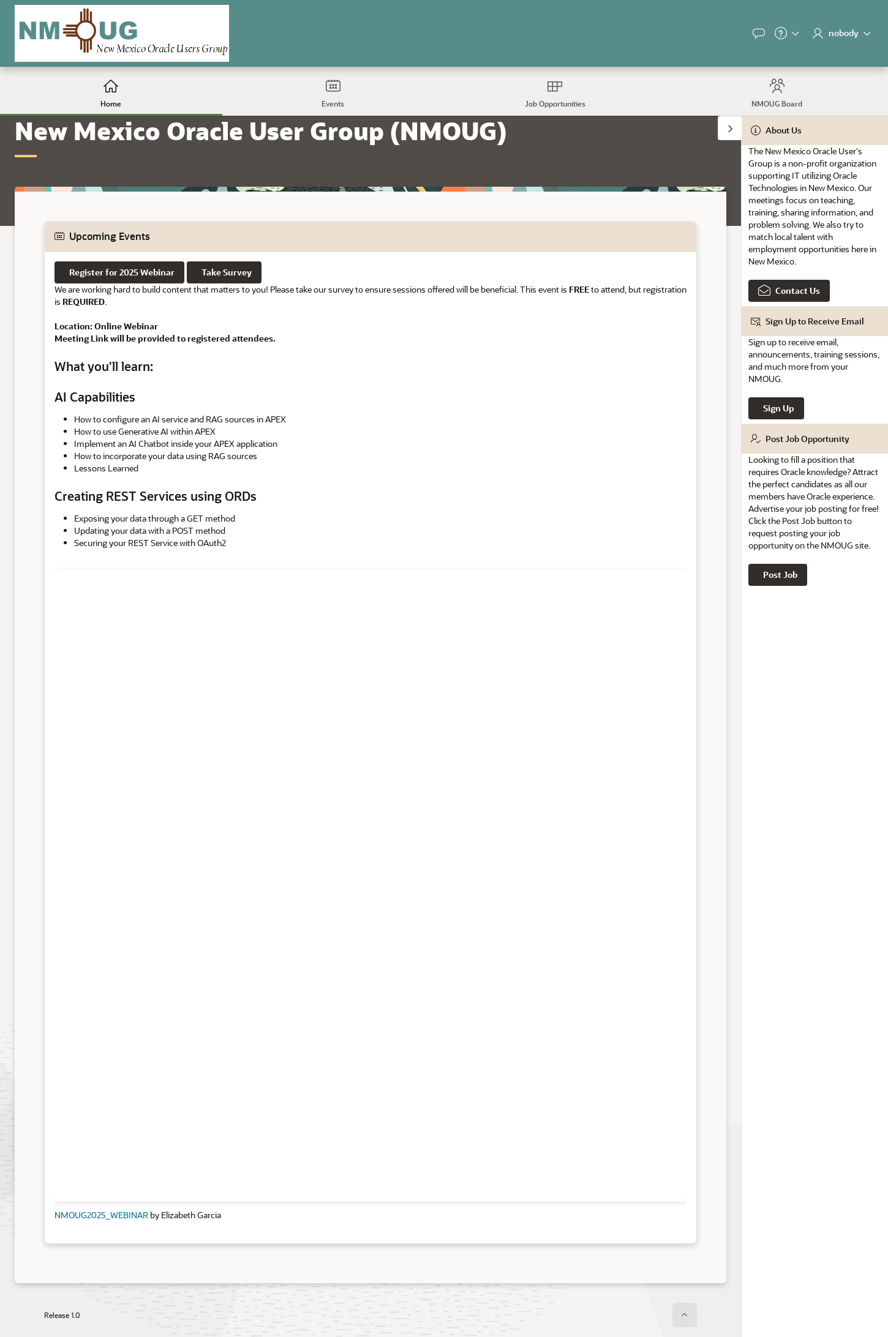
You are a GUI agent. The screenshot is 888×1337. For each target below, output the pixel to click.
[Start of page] (684, 1315)
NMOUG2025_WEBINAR (101, 1215)
